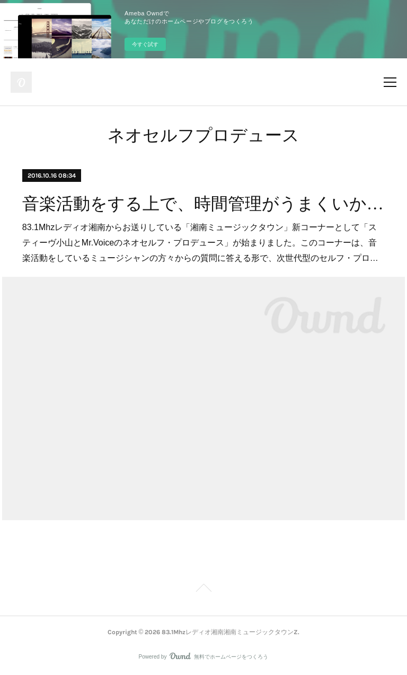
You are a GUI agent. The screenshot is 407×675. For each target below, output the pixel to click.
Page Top (203, 589)
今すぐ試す (145, 44)
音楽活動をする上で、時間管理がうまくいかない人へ (203, 203)
